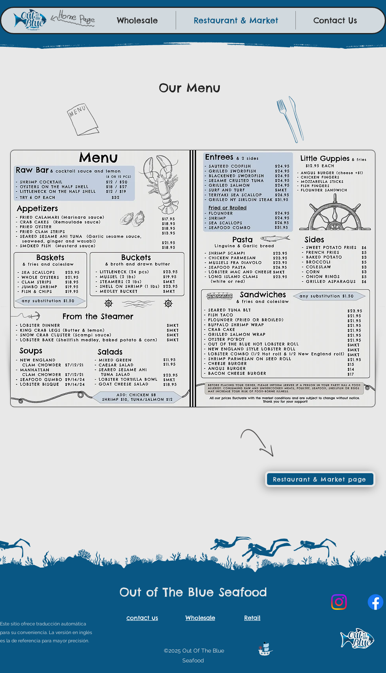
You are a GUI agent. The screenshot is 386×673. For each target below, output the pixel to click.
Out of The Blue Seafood (193, 591)
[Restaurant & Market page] (320, 479)
